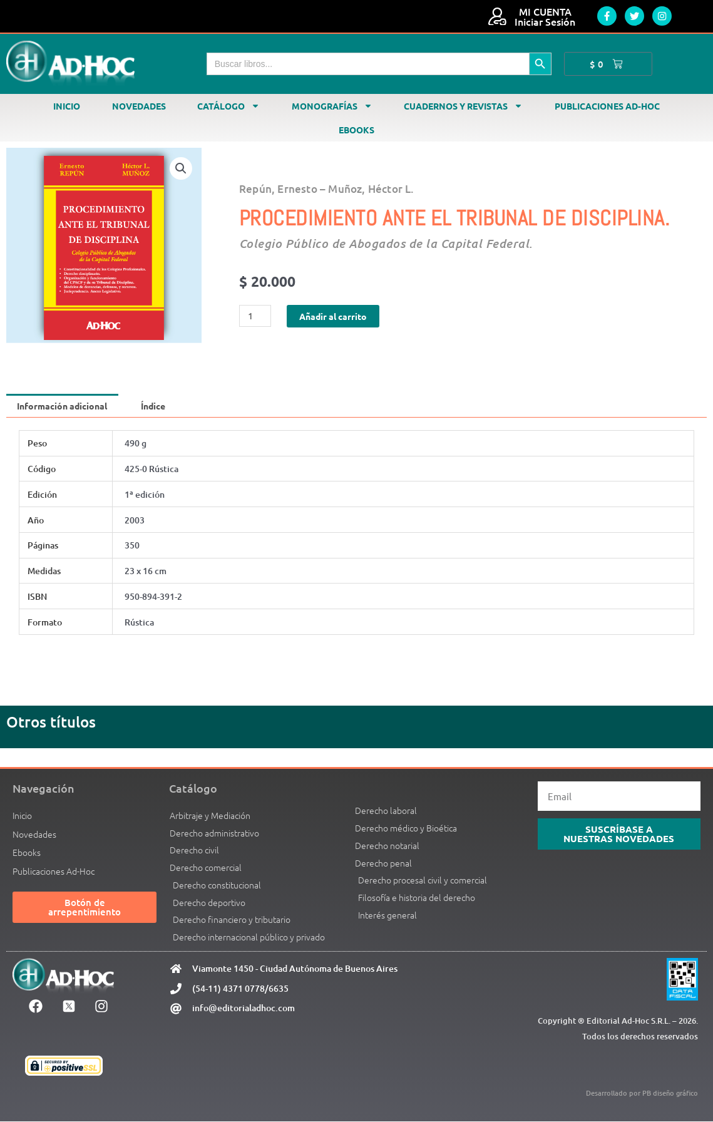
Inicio (66, 105)
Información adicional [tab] (66, 405)
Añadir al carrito (337, 315)
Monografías (332, 105)
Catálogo (228, 105)
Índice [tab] (162, 405)
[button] (181, 168)
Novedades (139, 105)
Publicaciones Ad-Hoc (607, 105)
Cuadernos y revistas (463, 105)
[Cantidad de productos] (256, 316)
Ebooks (356, 129)
